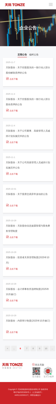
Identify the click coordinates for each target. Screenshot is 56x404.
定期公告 (22, 54)
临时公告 (34, 54)
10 (46, 348)
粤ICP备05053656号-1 (22, 392)
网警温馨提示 (35, 395)
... (14, 348)
